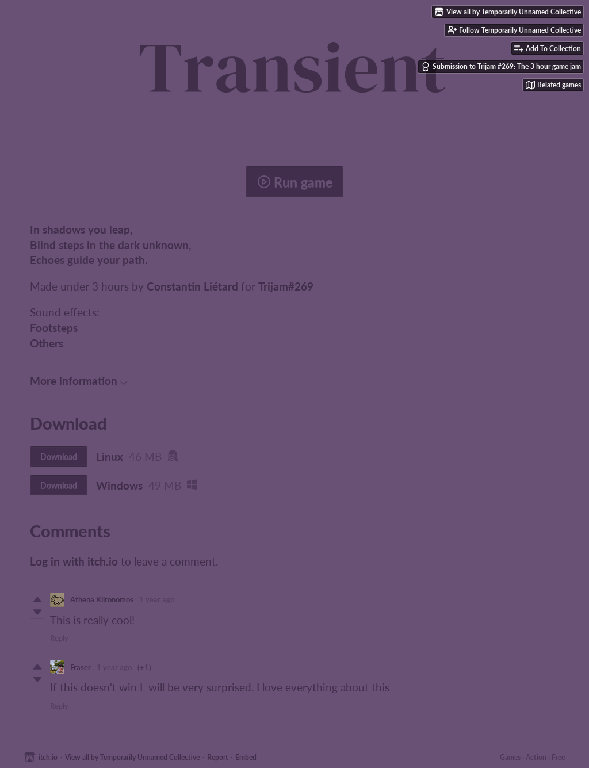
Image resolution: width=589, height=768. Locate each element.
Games (510, 757)
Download (58, 456)
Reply (59, 638)
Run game (294, 182)
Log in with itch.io (74, 561)
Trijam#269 (285, 286)
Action (536, 757)
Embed (246, 757)
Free (558, 757)
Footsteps (54, 327)
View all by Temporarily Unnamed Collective (132, 757)
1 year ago (156, 599)
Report (217, 757)
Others (46, 343)
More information (78, 380)
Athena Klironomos (101, 599)
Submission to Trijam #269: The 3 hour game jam (501, 66)
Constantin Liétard (192, 286)
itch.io (48, 757)
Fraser (80, 667)
